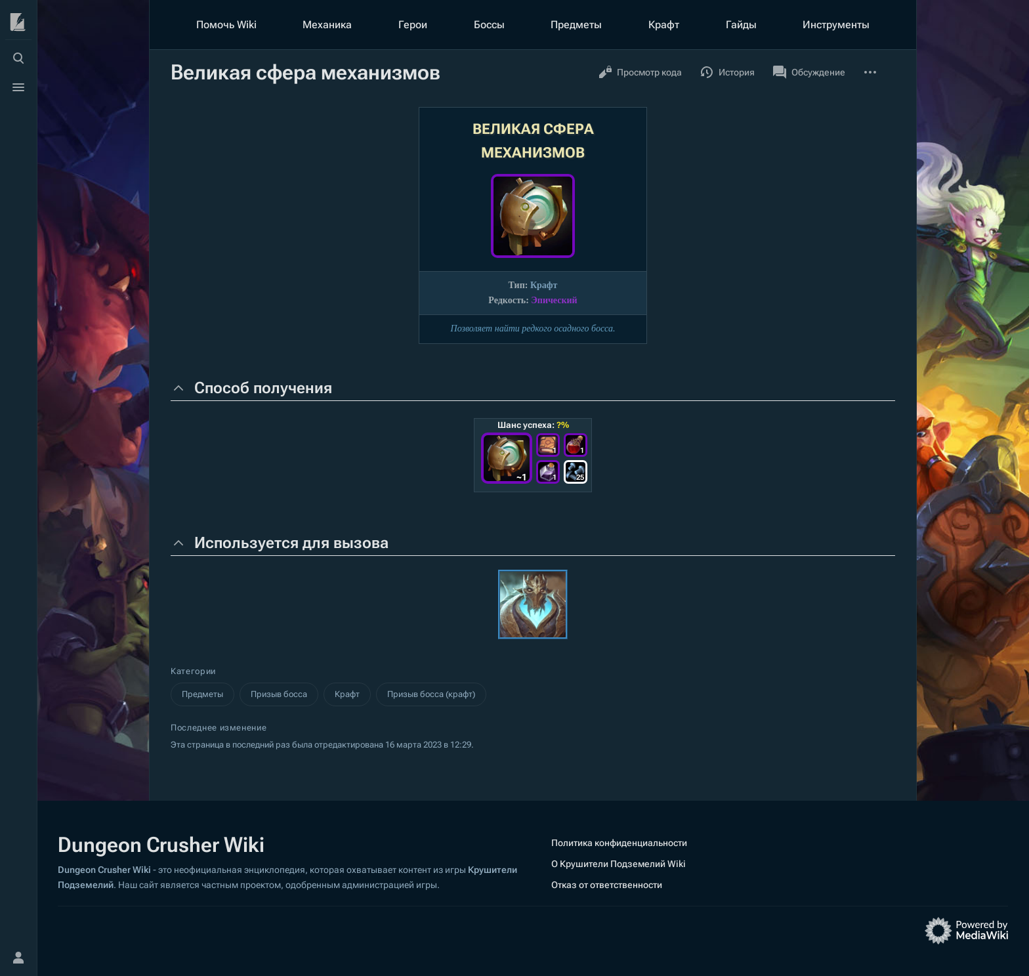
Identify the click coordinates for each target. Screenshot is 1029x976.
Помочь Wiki (226, 24)
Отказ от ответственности (606, 885)
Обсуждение (809, 72)
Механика (327, 24)
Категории (193, 671)
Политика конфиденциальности (619, 843)
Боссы (489, 24)
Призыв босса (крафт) (431, 694)
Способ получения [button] (263, 388)
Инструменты (836, 24)
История (727, 72)
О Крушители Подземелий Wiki (618, 864)
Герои (412, 24)
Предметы (576, 24)
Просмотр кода (640, 72)
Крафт (663, 24)
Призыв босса (279, 694)
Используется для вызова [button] (291, 543)
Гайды (741, 24)
